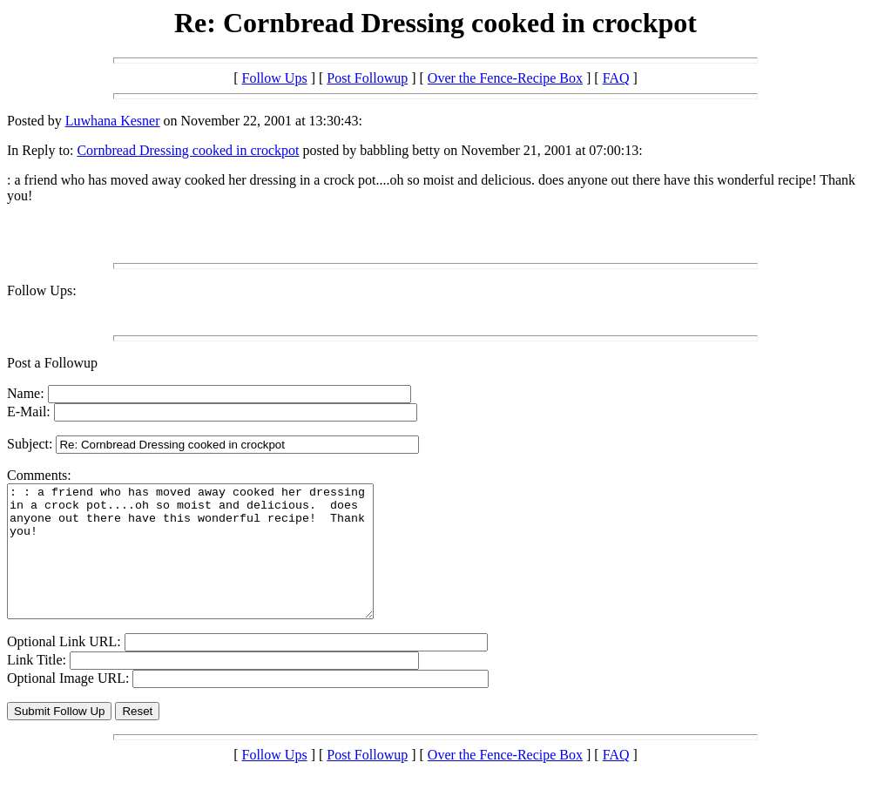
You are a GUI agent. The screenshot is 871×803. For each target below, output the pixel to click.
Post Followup (367, 78)
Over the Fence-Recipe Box (505, 78)
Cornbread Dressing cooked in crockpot (188, 150)
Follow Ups (274, 78)
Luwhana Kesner (112, 120)
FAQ (616, 78)
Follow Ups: (42, 290)
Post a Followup (52, 362)
